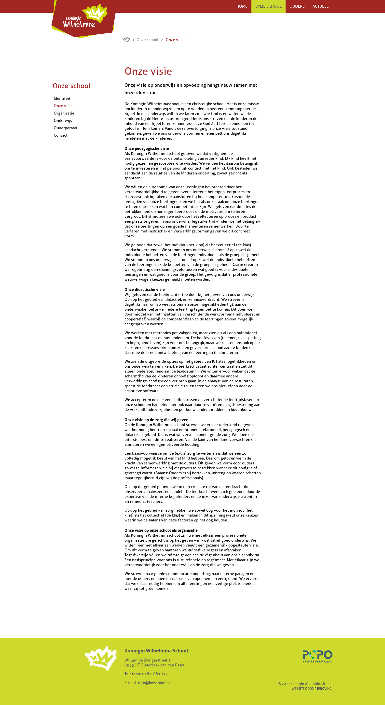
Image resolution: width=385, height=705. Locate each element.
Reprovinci (323, 688)
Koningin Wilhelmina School (84, 19)
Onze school (148, 39)
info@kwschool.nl (154, 682)
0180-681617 (155, 674)
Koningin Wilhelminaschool (126, 40)
